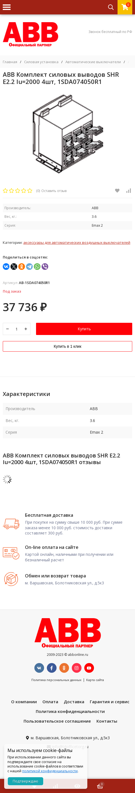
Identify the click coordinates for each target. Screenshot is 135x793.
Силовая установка (41, 62)
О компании (24, 701)
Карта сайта (95, 680)
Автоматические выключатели (93, 62)
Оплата (50, 701)
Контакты (106, 721)
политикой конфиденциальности (50, 771)
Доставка (74, 701)
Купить (84, 328)
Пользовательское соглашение (57, 721)
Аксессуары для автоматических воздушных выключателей (76, 242)
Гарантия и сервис (109, 701)
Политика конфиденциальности (70, 711)
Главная (10, 62)
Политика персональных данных (56, 680)
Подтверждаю (25, 781)
